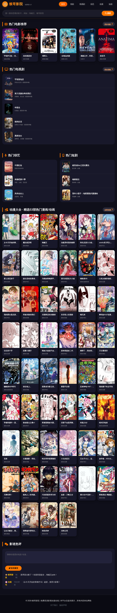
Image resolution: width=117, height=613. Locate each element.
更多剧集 (108, 69)
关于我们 (54, 605)
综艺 (92, 4)
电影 (72, 4)
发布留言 (13, 568)
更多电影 (108, 24)
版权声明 (63, 605)
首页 (63, 4)
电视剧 (82, 4)
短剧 (110, 4)
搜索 (108, 13)
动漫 (101, 4)
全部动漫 (108, 209)
